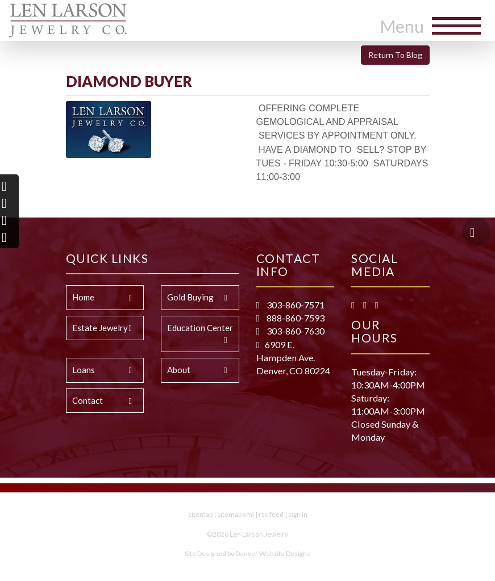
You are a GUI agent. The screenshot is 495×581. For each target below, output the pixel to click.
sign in (297, 514)
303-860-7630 (295, 330)
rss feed (271, 514)
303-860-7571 (295, 304)
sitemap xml (235, 514)
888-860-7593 (295, 317)
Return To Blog (395, 55)
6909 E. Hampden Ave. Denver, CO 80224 (293, 357)
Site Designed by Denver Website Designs (247, 553)
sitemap (200, 514)
